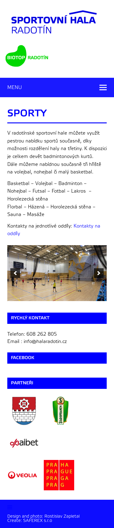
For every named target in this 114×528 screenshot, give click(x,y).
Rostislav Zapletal (62, 516)
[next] (99, 273)
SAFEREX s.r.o (37, 520)
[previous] (15, 273)
